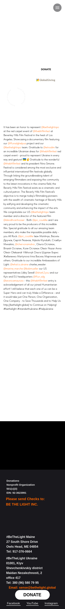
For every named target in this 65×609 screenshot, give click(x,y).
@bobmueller (31, 268)
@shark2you (42, 272)
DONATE (46, 69)
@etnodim (49, 147)
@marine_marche (13, 268)
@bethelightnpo (50, 127)
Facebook (13, 603)
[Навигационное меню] (57, 7)
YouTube (32, 603)
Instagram (51, 603)
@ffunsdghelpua (17, 143)
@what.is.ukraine (19, 264)
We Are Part (45, 90)
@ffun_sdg (39, 276)
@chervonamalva (24, 244)
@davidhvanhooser (14, 220)
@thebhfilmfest (41, 131)
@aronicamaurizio (13, 280)
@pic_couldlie (39, 220)
